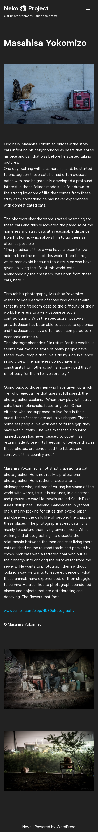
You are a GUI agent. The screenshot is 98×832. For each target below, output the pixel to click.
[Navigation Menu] (88, 11)
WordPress (66, 827)
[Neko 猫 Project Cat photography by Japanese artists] (30, 11)
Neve (27, 827)
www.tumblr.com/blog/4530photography (39, 610)
